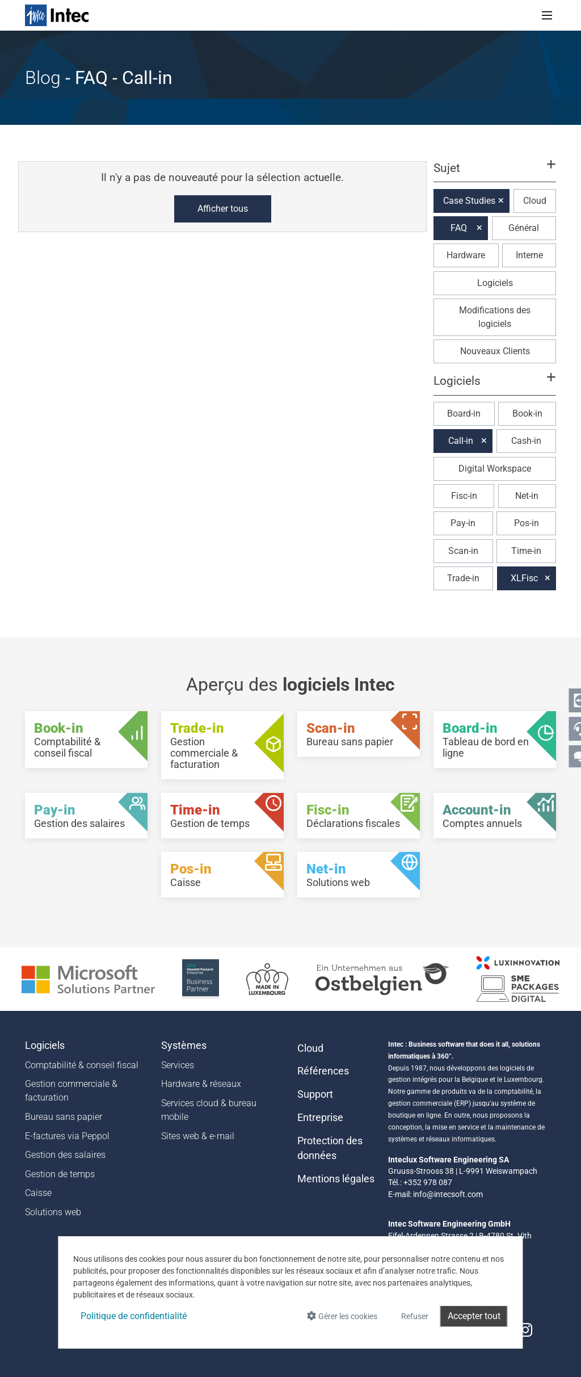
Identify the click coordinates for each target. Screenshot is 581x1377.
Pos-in (526, 523)
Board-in (464, 413)
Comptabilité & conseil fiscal (81, 1065)
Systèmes (184, 1045)
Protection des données (330, 1148)
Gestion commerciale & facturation (71, 1090)
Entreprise (320, 1117)
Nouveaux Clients (495, 351)
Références (323, 1071)
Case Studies (469, 200)
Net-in (526, 495)
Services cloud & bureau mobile (208, 1110)
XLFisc (524, 578)
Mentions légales (335, 1179)
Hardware (466, 255)
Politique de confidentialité (134, 1316)
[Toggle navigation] (547, 15)
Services (177, 1065)
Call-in (460, 440)
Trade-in (463, 578)
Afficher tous (222, 208)
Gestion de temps (60, 1174)
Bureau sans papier (63, 1116)
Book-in (527, 413)
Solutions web (53, 1212)
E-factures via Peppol (67, 1136)
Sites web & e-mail (197, 1136)
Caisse (38, 1192)
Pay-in (463, 523)
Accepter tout (474, 1316)
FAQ (459, 227)
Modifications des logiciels (495, 317)
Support (315, 1094)
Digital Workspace (494, 468)
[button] (495, 173)
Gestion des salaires (65, 1154)
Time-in (526, 550)
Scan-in (463, 550)
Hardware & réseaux (201, 1083)
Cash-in (526, 440)
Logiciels (495, 283)
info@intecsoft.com (448, 1194)
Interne (529, 255)
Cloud (534, 200)
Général (523, 227)
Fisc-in (464, 495)
